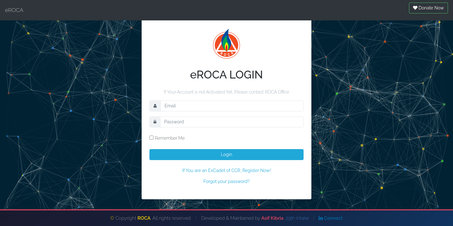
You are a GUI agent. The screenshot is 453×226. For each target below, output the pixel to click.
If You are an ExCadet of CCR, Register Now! (226, 170)
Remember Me (167, 138)
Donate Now (428, 7)
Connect (331, 218)
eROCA (14, 10)
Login (226, 154)
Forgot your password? (227, 181)
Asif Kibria (272, 218)
